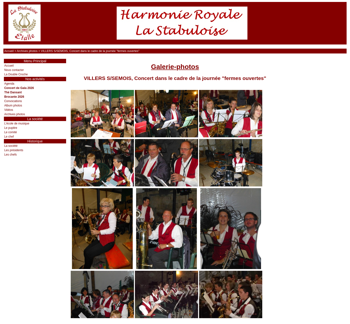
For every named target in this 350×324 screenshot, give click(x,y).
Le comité (10, 132)
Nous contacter (14, 70)
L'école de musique (16, 123)
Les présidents (13, 150)
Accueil (9, 51)
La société (11, 146)
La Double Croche (16, 74)
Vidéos (8, 110)
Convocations (13, 101)
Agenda (9, 83)
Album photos (13, 105)
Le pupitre (10, 128)
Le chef (9, 136)
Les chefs (10, 154)
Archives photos (27, 51)
